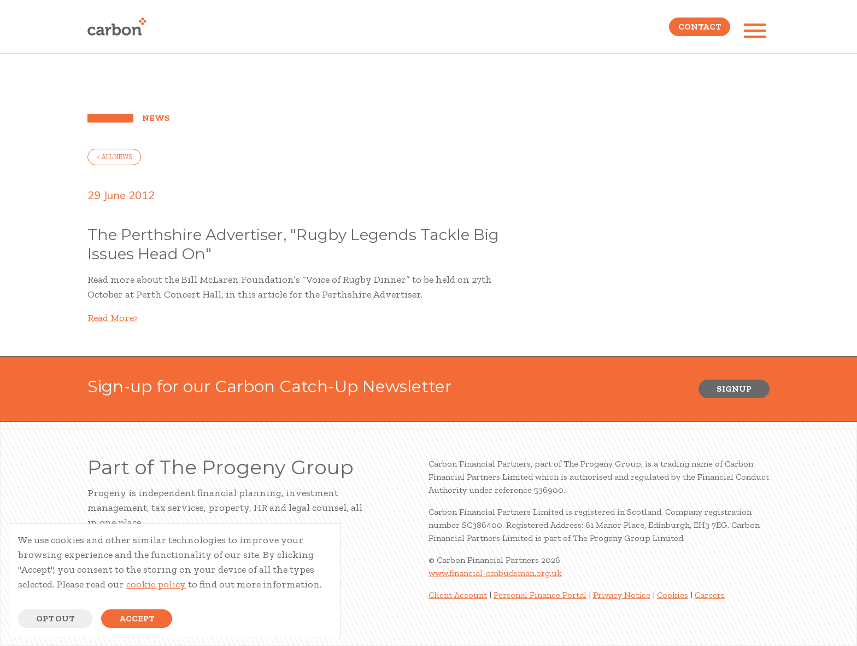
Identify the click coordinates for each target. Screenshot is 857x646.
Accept (136, 618)
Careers (710, 595)
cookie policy (156, 584)
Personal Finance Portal (540, 595)
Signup (734, 388)
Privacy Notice (621, 595)
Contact (699, 30)
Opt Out (55, 618)
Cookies (672, 595)
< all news (114, 157)
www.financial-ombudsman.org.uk (495, 573)
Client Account (457, 595)
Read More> (112, 318)
